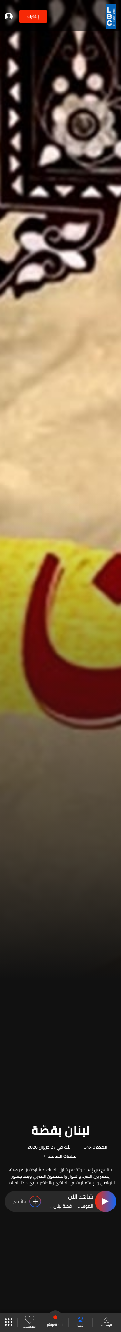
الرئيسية (106, 1322)
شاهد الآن (80, 1197)
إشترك (33, 16)
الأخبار (80, 1322)
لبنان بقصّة (60, 1129)
